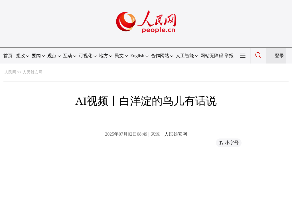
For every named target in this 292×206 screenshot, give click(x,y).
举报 (229, 55)
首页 (8, 55)
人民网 (10, 72)
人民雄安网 (32, 72)
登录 (279, 55)
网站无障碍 (211, 55)
